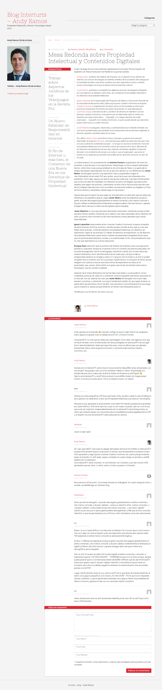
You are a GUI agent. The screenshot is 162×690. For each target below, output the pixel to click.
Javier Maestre (83, 128)
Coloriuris (100, 141)
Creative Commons (85, 106)
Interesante (79, 495)
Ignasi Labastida (83, 101)
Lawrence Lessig (84, 112)
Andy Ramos (92, 306)
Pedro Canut (91, 138)
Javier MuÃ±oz (80, 325)
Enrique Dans (82, 77)
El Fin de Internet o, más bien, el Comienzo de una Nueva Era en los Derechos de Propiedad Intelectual (59, 168)
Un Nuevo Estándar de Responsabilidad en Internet (59, 129)
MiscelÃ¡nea (91, 49)
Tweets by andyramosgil (17, 93)
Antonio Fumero (81, 475)
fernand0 (78, 424)
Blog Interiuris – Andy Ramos (27, 18)
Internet (81, 49)
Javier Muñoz (82, 90)
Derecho (57, 40)
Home (50, 40)
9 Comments (107, 49)
